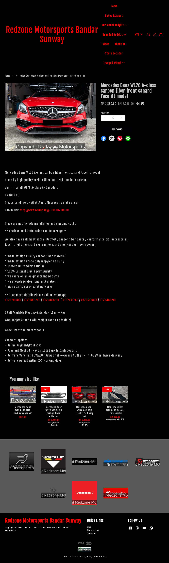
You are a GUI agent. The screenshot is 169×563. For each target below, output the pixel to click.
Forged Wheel (114, 63)
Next (91, 117)
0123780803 (13, 300)
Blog (89, 527)
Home (114, 6)
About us (120, 44)
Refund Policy (100, 557)
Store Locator (114, 53)
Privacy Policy (86, 557)
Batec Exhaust (114, 15)
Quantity (105, 113)
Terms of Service (70, 557)
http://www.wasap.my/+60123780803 (44, 210)
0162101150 (70, 300)
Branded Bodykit (114, 34)
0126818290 (51, 300)
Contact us (91, 534)
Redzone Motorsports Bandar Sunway (52, 34)
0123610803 (89, 300)
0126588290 (32, 300)
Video (106, 44)
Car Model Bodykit (114, 25)
